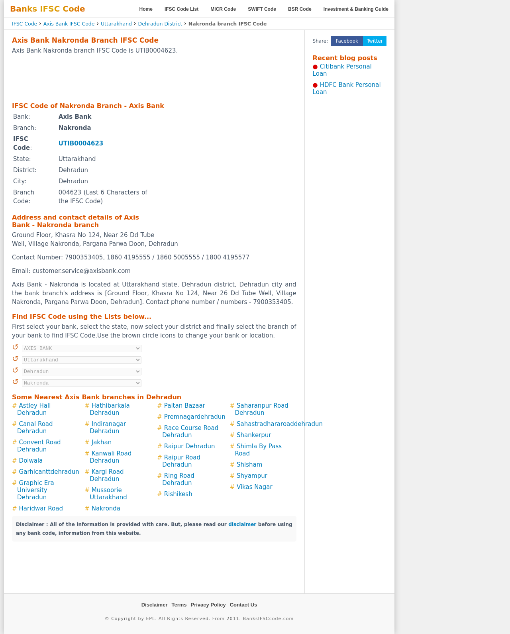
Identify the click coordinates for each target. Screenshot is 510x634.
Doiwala (31, 460)
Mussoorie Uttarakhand (108, 494)
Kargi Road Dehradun (107, 475)
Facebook (347, 41)
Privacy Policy (208, 605)
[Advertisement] (154, 78)
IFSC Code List (181, 9)
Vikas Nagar (255, 487)
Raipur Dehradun (189, 446)
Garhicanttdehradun (49, 471)
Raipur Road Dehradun (181, 461)
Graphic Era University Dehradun (35, 490)
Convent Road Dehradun (39, 446)
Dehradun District (160, 24)
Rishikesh (178, 494)
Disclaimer (154, 605)
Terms (178, 605)
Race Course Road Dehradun (190, 431)
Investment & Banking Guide (356, 9)
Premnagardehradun (195, 416)
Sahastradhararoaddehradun (280, 424)
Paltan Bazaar (184, 405)
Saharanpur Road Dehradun (261, 409)
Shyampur (252, 475)
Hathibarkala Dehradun (109, 409)
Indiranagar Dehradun (108, 427)
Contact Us (243, 605)
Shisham (249, 464)
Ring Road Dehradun (178, 479)
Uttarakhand (116, 24)
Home (146, 9)
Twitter (375, 41)
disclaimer (242, 524)
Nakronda (106, 508)
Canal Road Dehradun (35, 427)
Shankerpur (254, 435)
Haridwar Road (41, 508)
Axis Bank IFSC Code (69, 24)
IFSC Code (24, 24)
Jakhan (102, 442)
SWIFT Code (262, 9)
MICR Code (223, 9)
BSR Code (300, 9)
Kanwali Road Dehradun (110, 457)
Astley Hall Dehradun (34, 409)
